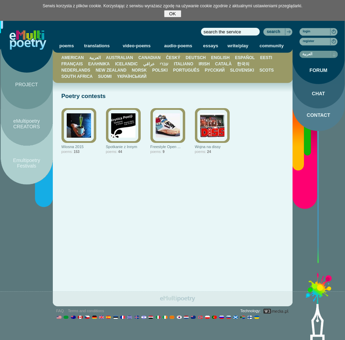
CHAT (318, 93)
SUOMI (105, 76)
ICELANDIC (126, 64)
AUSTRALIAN (119, 57)
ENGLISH (220, 57)
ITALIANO (184, 64)
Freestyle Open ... (165, 147)
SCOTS (267, 70)
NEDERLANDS (75, 70)
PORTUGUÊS (186, 70)
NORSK (139, 70)
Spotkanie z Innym (122, 147)
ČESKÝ (173, 57)
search (273, 31)
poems (66, 45)
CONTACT (318, 115)
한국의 (243, 64)
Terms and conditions (86, 311)
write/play (238, 45)
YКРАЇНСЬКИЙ (132, 76)
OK (172, 13)
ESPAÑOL (245, 57)
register (308, 41)
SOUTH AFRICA (77, 76)
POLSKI (160, 70)
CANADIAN (149, 57)
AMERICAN (72, 57)
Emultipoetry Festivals (26, 163)
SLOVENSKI (242, 70)
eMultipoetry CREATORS (26, 123)
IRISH (204, 64)
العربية (95, 57)
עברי (164, 64)
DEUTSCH (196, 57)
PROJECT (26, 84)
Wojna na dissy (208, 147)
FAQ (60, 311)
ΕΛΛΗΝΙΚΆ (99, 64)
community (272, 45)
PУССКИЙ (214, 70)
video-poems (136, 45)
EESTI (266, 57)
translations (97, 45)
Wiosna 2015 (72, 147)
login (307, 31)
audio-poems (178, 45)
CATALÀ (223, 64)
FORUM (318, 70)
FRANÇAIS (72, 64)
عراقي (149, 64)
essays (210, 45)
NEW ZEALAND (111, 70)
